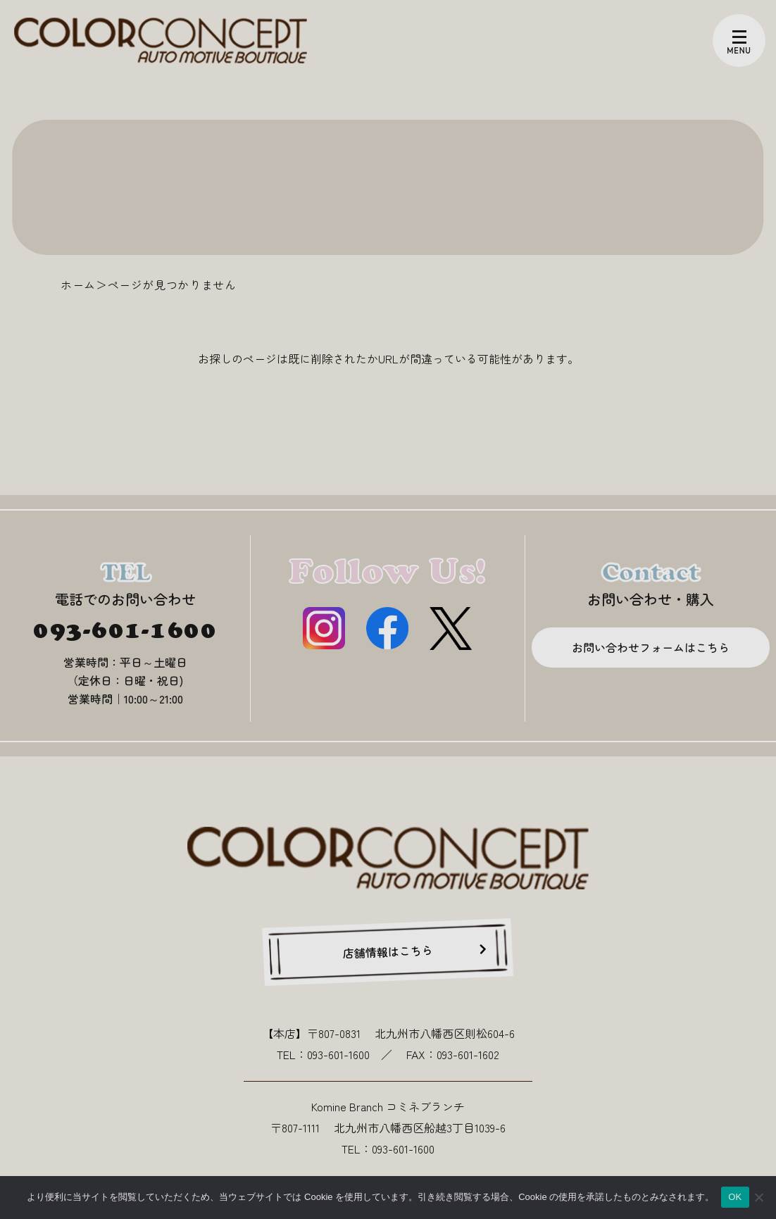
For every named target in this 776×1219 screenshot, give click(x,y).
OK (734, 1197)
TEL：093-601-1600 (323, 1054)
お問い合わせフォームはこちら (651, 647)
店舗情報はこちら (388, 951)
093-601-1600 (125, 629)
